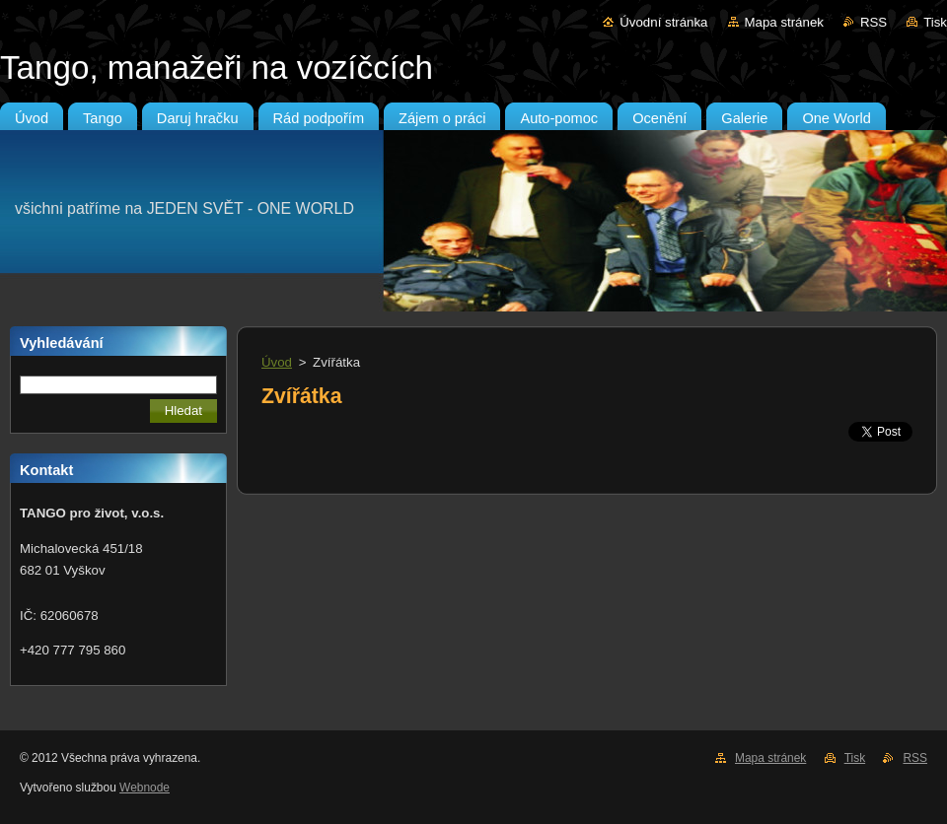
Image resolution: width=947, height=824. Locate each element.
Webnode (144, 787)
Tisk (935, 22)
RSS (873, 22)
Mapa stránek (784, 22)
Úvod (276, 362)
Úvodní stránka (663, 22)
